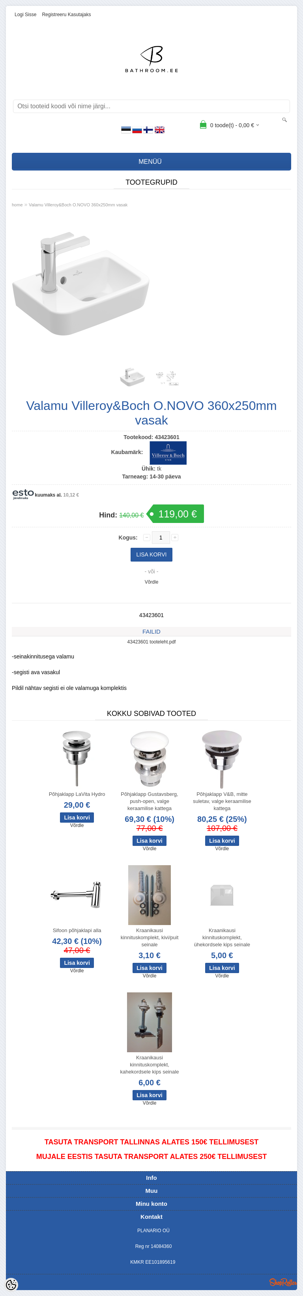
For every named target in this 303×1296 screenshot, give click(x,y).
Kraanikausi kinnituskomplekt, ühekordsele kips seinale (222, 937)
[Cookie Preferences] (11, 1285)
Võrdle (152, 582)
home (17, 204)
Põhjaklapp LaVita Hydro (77, 794)
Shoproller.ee (283, 1282)
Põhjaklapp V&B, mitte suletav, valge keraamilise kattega (222, 801)
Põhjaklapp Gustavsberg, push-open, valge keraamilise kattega (149, 801)
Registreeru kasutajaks (66, 14)
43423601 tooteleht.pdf (151, 642)
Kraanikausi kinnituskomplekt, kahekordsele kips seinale (149, 1065)
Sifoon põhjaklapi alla (77, 930)
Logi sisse (25, 14)
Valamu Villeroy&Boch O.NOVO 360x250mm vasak (78, 204)
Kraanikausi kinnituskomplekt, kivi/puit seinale (150, 937)
